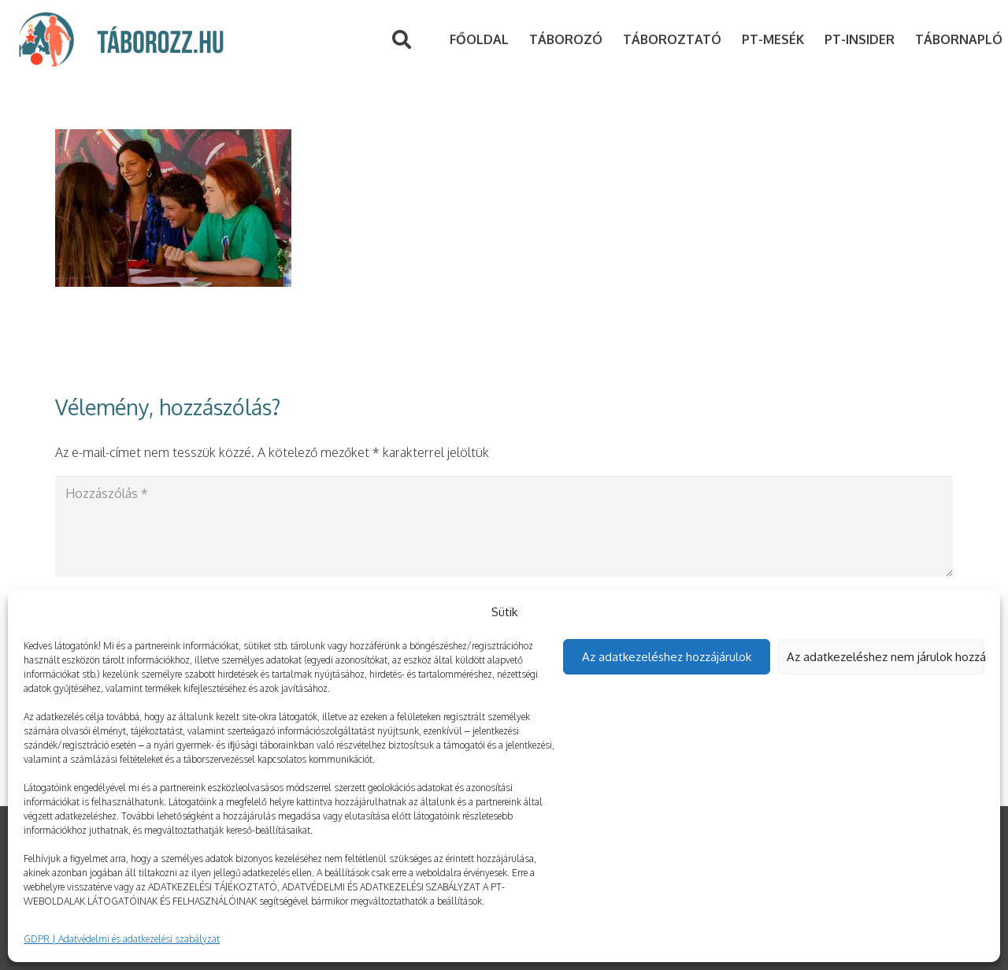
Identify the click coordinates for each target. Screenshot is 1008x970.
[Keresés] (401, 40)
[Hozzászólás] (504, 526)
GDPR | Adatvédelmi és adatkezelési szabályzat (122, 939)
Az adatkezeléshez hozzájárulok (666, 656)
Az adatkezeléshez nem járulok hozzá (886, 656)
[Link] (46, 39)
